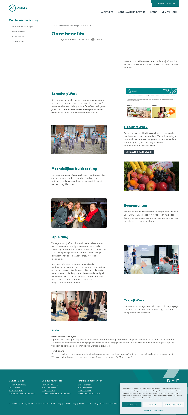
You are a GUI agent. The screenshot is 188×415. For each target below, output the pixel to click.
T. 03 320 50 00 (16, 391)
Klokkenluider (85, 404)
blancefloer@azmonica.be (89, 393)
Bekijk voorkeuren (173, 405)
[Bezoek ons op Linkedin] (177, 381)
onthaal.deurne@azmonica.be (22, 393)
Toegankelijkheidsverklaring (106, 404)
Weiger (152, 405)
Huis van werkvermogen (22, 26)
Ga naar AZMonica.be (166, 3)
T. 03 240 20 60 (84, 391)
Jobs (53, 26)
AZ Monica (13, 404)
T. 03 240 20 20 (48, 391)
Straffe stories (18, 41)
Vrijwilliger (169, 12)
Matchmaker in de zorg (132, 12)
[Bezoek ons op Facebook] (168, 381)
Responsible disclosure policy (48, 404)
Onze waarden (18, 36)
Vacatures (107, 12)
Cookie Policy (147, 410)
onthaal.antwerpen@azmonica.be (56, 393)
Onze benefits (18, 31)
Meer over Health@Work (139, 152)
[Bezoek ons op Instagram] (173, 381)
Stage (153, 12)
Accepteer (132, 405)
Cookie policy (70, 404)
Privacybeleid (158, 410)
